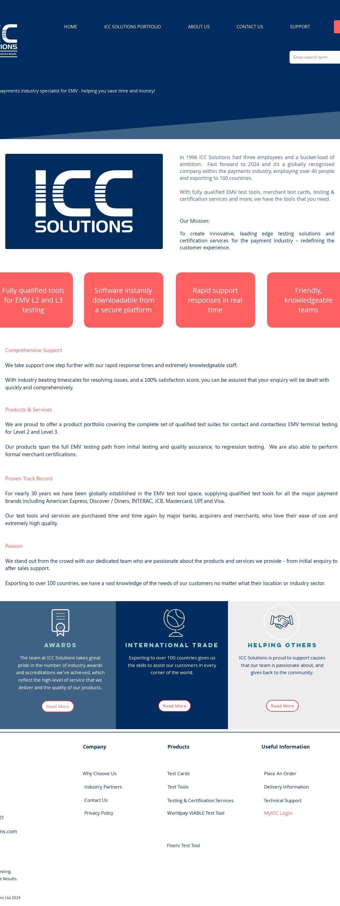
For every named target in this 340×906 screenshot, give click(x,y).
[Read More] (58, 706)
